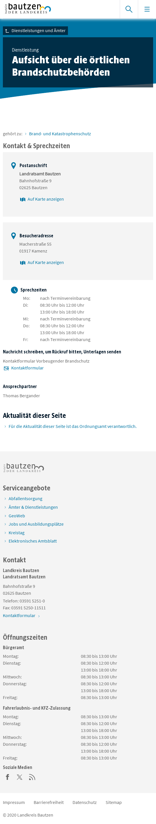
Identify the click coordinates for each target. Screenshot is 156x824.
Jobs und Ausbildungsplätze (36, 524)
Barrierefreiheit (49, 802)
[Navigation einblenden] (147, 9)
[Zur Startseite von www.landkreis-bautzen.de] (58, 9)
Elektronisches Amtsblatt (33, 541)
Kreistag (16, 532)
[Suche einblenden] (129, 9)
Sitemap (114, 802)
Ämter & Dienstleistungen (33, 507)
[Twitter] (19, 776)
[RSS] (32, 776)
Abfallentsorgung (25, 498)
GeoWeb (17, 515)
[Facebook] (7, 776)
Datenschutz (85, 802)
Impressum (14, 802)
